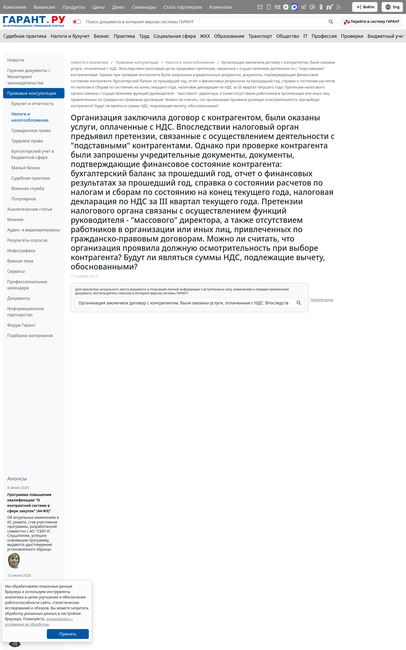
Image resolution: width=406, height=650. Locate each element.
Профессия (324, 36)
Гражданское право (31, 130)
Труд (144, 36)
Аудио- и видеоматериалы (33, 230)
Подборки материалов (30, 335)
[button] (371, 22)
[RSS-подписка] (339, 7)
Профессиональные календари (27, 285)
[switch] (77, 22)
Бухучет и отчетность (32, 103)
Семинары (144, 7)
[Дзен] (285, 7)
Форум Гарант (21, 325)
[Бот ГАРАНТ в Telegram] (312, 7)
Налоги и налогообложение (30, 117)
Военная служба (27, 188)
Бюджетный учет (386, 36)
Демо (118, 7)
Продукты (74, 7)
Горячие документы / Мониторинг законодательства (28, 77)
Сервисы (16, 271)
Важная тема (20, 261)
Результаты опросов (27, 240)
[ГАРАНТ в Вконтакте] (277, 7)
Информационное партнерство (25, 312)
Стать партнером (182, 7)
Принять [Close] (68, 634)
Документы (18, 298)
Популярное (23, 199)
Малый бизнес (26, 168)
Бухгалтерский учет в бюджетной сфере (32, 154)
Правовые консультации (31, 93)
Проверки (352, 36)
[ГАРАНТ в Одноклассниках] (321, 7)
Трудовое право (27, 141)
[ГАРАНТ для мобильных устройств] (269, 7)
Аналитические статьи (29, 209)
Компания (14, 7)
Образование (229, 36)
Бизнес (102, 36)
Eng (392, 7)
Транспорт (260, 36)
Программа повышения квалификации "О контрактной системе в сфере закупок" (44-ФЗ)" (29, 502)
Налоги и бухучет (70, 36)
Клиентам (220, 7)
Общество (287, 36)
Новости (15, 60)
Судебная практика (25, 36)
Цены (98, 7)
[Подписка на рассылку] (260, 7)
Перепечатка (321, 299)
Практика (124, 36)
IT (305, 36)
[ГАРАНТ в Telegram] (303, 7)
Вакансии (44, 7)
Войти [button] (365, 7)
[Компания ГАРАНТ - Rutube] (330, 7)
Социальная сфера (175, 36)
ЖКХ (205, 36)
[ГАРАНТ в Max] (294, 7)
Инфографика (21, 250)
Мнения (15, 219)
